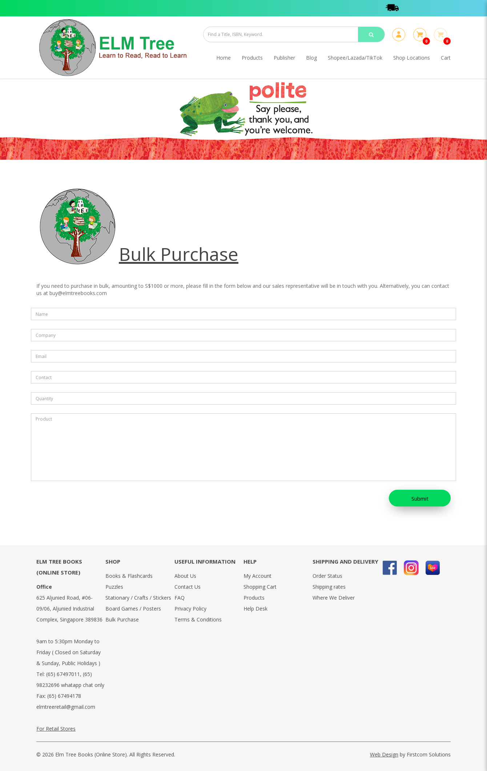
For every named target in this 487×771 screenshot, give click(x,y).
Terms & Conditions (198, 619)
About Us (185, 575)
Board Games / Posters (133, 608)
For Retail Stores (56, 728)
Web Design (384, 754)
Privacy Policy (190, 608)
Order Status (327, 575)
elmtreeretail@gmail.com (65, 706)
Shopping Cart (260, 586)
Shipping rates (329, 586)
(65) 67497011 (63, 674)
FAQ (179, 597)
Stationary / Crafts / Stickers (138, 597)
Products (254, 597)
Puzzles (114, 586)
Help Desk (255, 608)
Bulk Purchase (122, 619)
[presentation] (77, 500)
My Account (257, 575)
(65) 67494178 (64, 695)
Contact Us (187, 586)
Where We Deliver (334, 597)
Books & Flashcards (129, 575)
